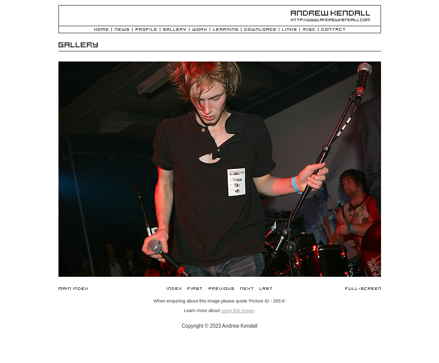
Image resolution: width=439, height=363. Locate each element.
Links (289, 30)
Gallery (174, 30)
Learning (225, 30)
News (122, 30)
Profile (146, 30)
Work (200, 30)
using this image (237, 310)
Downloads (260, 30)
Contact (333, 30)
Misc (309, 30)
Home (101, 30)
